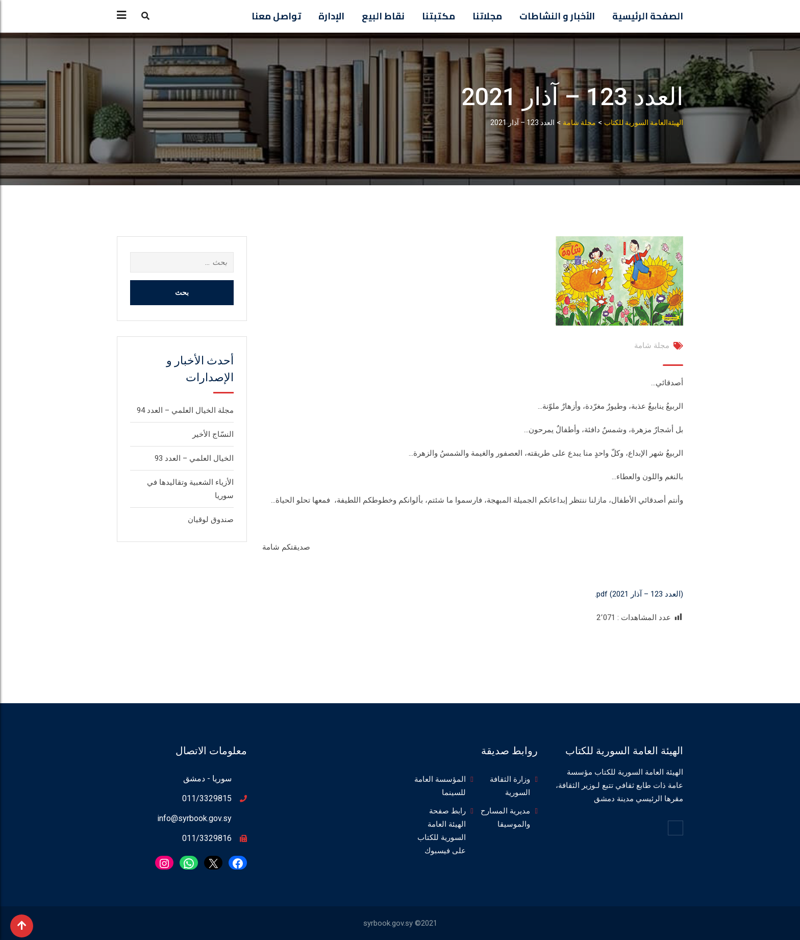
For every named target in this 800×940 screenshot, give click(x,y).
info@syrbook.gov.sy (194, 818)
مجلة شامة (651, 345)
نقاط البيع (383, 16)
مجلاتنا (487, 16)
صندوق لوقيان (211, 519)
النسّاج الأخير (213, 434)
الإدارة (331, 16)
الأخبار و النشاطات (557, 16)
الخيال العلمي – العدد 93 (194, 458)
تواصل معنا (276, 16)
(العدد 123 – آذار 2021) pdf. (639, 594)
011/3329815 (207, 798)
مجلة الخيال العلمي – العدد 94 (185, 410)
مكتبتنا (438, 16)
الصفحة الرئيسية (647, 16)
